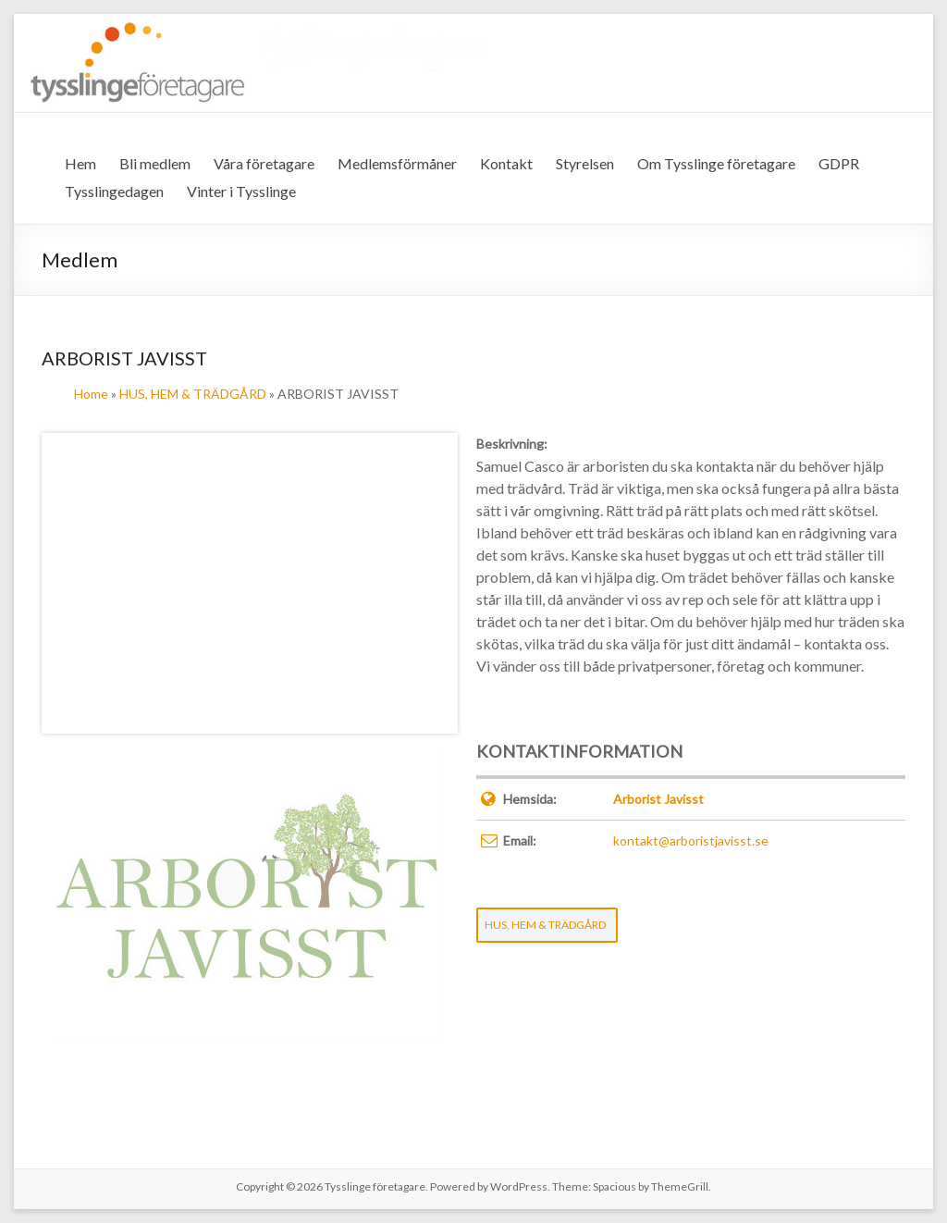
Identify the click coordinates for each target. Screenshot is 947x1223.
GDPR (838, 163)
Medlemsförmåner (397, 163)
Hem (80, 163)
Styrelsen (585, 163)
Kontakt (506, 163)
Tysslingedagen (114, 191)
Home (91, 393)
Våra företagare (264, 163)
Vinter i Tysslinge (241, 191)
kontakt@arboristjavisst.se (691, 840)
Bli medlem (155, 163)
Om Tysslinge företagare (716, 163)
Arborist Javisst (658, 799)
